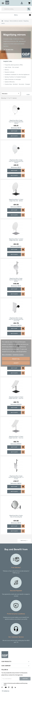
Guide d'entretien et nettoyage (12, 79)
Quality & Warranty (9, 81)
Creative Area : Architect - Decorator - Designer (17, 84)
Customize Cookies (18, 354)
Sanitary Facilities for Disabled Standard (15, 77)
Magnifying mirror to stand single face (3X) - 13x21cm (16, 397)
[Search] (16, 9)
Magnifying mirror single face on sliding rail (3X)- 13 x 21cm (16, 477)
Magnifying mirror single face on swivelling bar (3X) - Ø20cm (16, 122)
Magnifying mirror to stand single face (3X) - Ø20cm (16, 200)
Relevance (10, 93)
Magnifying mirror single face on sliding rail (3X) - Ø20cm (16, 280)
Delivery (6, 69)
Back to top (24, 540)
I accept (16, 363)
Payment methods (9, 72)
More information (7, 354)
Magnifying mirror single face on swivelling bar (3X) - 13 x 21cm (16, 319)
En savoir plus (8, 50)
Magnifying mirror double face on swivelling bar (16, 516)
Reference (14, 128)
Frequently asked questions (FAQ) (13, 65)
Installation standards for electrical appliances (16, 74)
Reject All (16, 359)
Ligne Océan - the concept (11, 67)
